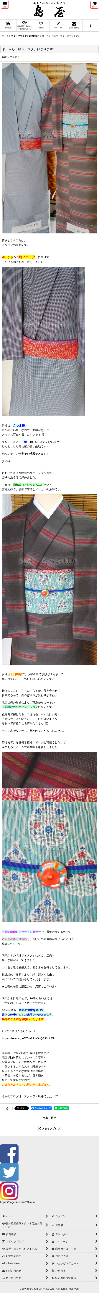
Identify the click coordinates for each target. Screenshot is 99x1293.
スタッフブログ (49, 1128)
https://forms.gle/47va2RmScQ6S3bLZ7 (28, 1038)
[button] (5, 5)
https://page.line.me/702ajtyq (18, 1202)
